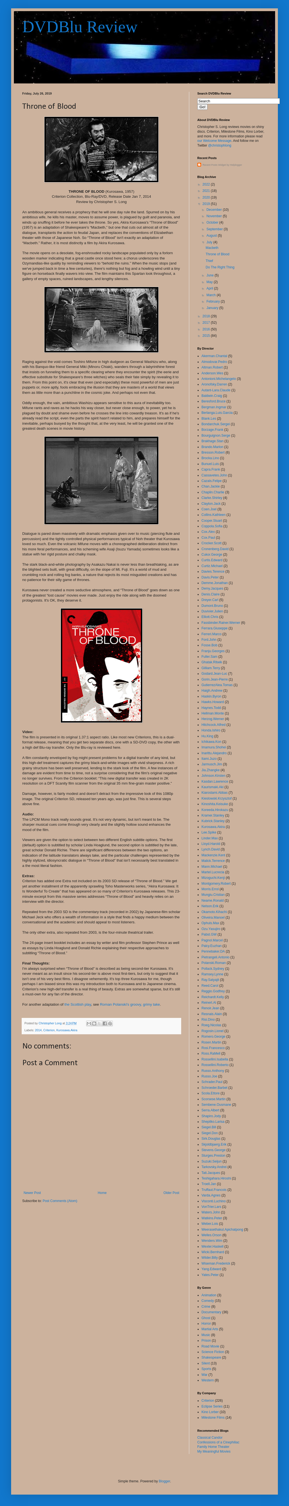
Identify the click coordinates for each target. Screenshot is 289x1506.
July (209, 242)
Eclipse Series (212, 1406)
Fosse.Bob (209, 645)
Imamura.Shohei (213, 747)
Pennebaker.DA (213, 951)
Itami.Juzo (209, 759)
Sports (206, 1369)
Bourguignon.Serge (215, 435)
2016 (207, 329)
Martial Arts (209, 1329)
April (210, 288)
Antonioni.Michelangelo (218, 379)
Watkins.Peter (211, 1218)
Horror (206, 1324)
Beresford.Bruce (213, 401)
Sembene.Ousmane (216, 1105)
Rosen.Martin (211, 1042)
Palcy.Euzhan (211, 946)
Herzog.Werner (212, 719)
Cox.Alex (208, 532)
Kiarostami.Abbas (214, 793)
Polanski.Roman (213, 963)
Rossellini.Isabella (214, 1059)
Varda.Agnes (211, 1195)
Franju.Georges (213, 651)
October (212, 222)
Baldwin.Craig (211, 396)
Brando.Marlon (212, 447)
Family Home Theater (213, 1447)
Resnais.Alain (211, 1014)
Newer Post (32, 1193)
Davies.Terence (213, 571)
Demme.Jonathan (214, 583)
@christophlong (219, 145)
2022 (207, 184)
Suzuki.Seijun (211, 1161)
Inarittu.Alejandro (214, 753)
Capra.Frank (210, 469)
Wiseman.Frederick (215, 1263)
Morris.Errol (210, 889)
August (212, 236)
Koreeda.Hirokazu (214, 810)
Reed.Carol (209, 986)
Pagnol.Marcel (212, 940)
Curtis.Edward (211, 560)
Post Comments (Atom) (60, 1201)
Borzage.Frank (212, 430)
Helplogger (236, 165)
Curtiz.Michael (212, 566)
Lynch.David (210, 849)
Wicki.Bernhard (212, 1252)
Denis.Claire (210, 594)
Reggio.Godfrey (213, 991)
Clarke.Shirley (211, 498)
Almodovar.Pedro (214, 362)
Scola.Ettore (210, 1093)
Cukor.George (211, 555)
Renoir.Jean (210, 1008)
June (210, 275)
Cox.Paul (208, 538)
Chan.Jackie (210, 486)
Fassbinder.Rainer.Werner (220, 623)
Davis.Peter (210, 577)
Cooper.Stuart (211, 521)
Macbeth (212, 248)
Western (207, 1380)
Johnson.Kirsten (213, 776)
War (204, 1375)
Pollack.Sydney (212, 969)
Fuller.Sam (209, 657)
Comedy (207, 1301)
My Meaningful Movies (213, 1451)
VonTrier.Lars (211, 1207)
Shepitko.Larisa (213, 1122)
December (214, 210)
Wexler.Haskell (212, 1246)
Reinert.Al (208, 1003)
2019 (207, 204)
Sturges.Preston (213, 1156)
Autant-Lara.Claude (215, 390)
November (214, 216)
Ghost (205, 1318)
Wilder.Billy (209, 1258)
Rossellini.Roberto (214, 1065)
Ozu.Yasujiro (210, 929)
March (211, 295)
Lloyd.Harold (210, 844)
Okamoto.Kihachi (214, 912)
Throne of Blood (217, 254)
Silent (205, 1363)
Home (102, 1193)
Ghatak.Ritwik (211, 662)
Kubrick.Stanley (213, 821)
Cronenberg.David (214, 549)
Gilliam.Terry (210, 668)
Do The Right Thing (220, 267)
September (215, 229)
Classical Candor (210, 1438)
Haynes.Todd (211, 708)
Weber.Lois (209, 1224)
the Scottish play (77, 1004)
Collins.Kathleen (213, 515)
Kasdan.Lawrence (214, 781)
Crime (205, 1307)
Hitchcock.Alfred (213, 725)
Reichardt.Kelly (212, 997)
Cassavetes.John (214, 475)
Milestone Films (213, 1418)
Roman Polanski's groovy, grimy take (130, 1004)
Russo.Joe (209, 1076)
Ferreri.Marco (211, 634)
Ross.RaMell (210, 1053)
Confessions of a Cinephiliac (218, 1442)
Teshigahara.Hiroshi (216, 1178)
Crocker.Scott (211, 543)
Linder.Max (209, 838)
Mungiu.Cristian (213, 895)
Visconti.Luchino (213, 1201)
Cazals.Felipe (211, 481)
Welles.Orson (211, 1235)
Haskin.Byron (211, 696)
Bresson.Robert (213, 452)
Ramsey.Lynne (212, 974)
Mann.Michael (211, 867)
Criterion (49, 1030)
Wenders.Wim (211, 1241)
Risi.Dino (208, 1020)
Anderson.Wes (212, 373)
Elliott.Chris (209, 617)
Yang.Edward (211, 1269)
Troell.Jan (208, 1184)
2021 (207, 191)
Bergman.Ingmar (213, 407)
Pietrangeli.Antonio (215, 957)
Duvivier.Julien (212, 611)
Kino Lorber (210, 1412)
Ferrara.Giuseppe (214, 628)
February (213, 301)
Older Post (171, 1193)
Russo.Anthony (212, 1071)
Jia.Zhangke (210, 770)
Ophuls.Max (210, 923)
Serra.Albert (210, 1110)
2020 (207, 197)
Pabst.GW (209, 934)
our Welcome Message (214, 141)
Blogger (164, 1481)
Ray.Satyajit (210, 980)
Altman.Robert (212, 367)
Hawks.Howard (212, 702)
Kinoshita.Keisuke (214, 804)
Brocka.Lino (210, 458)
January (212, 308)
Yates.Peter (210, 1275)
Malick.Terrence (213, 861)
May (210, 282)
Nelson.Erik (209, 906)
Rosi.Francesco (213, 1048)
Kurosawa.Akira (67, 1030)
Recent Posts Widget (214, 165)
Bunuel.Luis (210, 464)
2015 (207, 336)
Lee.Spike (208, 832)
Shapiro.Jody (211, 1116)
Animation (208, 1295)
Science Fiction (212, 1352)
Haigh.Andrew (211, 691)
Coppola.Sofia (211, 526)
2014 (38, 1030)
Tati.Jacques (210, 1173)
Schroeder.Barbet (214, 1088)
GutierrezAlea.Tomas (217, 685)
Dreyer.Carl (209, 600)
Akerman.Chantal (214, 356)
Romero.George (213, 1036)
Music (205, 1335)
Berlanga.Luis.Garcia (217, 413)
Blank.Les (208, 419)
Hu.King (207, 736)
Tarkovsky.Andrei (213, 1167)
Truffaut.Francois (213, 1190)
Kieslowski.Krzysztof (216, 798)
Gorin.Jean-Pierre (214, 679)
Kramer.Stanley (212, 815)
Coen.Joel (208, 509)
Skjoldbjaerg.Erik (213, 1144)
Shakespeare (211, 1357)
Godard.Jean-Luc (214, 674)
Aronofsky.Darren (214, 384)
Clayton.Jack (211, 504)
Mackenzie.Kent (213, 855)
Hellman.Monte (212, 713)
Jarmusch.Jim (211, 764)
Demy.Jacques (212, 588)
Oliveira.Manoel (213, 917)
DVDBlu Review (80, 27)
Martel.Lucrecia (212, 872)
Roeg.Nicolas (211, 1025)
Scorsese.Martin (213, 1099)
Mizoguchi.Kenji (213, 878)
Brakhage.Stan (212, 441)
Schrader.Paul (211, 1082)
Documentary (211, 1312)
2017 (207, 323)
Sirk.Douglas (210, 1139)
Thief (209, 261)
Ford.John (208, 640)
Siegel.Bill (208, 1127)
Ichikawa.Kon (211, 742)
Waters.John (210, 1212)
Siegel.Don (209, 1133)
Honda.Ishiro (210, 730)
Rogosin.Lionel (212, 1031)
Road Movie (210, 1346)
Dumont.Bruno (212, 606)
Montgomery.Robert (216, 884)
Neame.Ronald (212, 900)
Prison (206, 1340)
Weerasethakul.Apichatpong (222, 1229)
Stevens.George (213, 1150)
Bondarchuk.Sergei (215, 424)
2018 (207, 316)
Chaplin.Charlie (212, 492)
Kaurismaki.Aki (212, 787)
